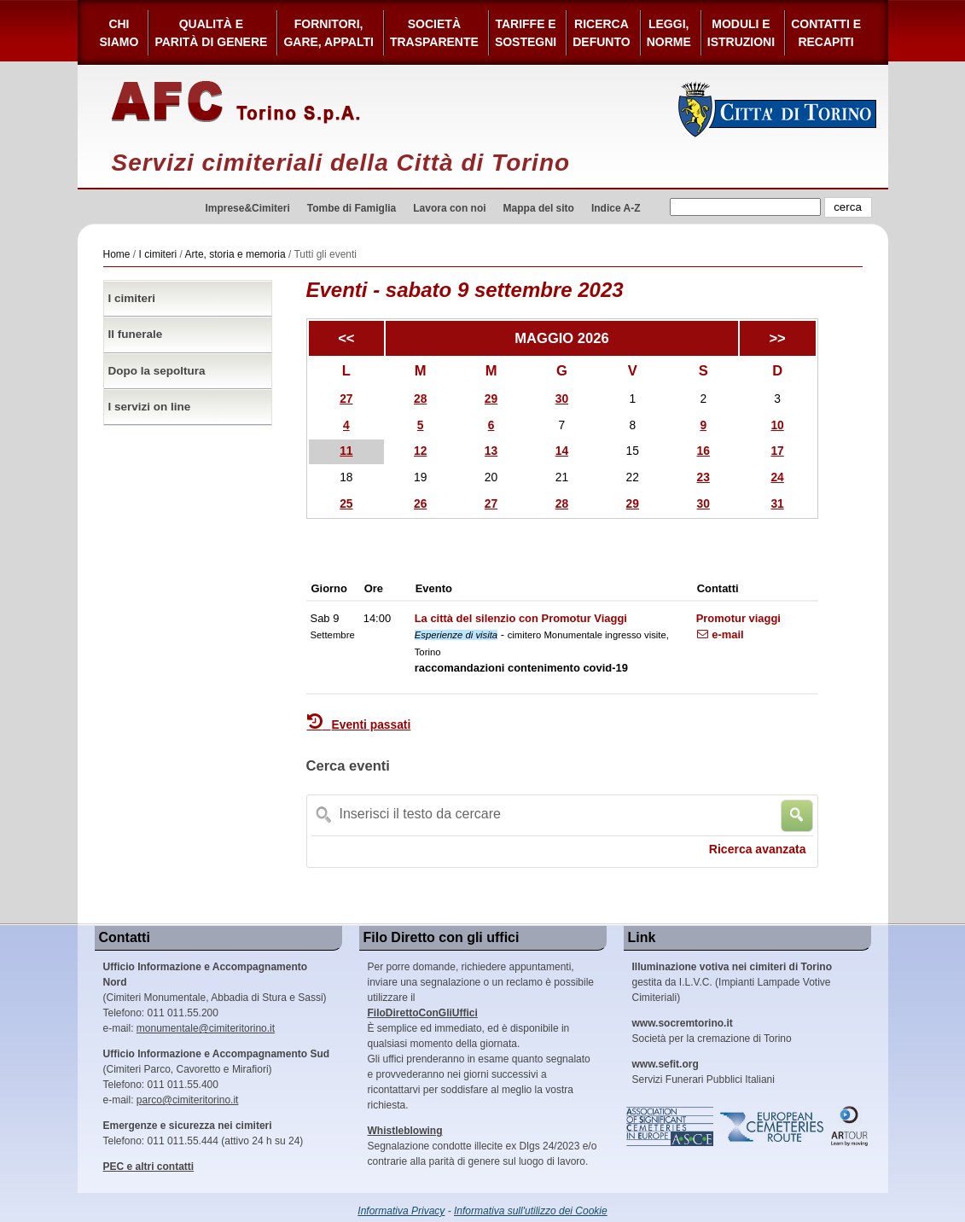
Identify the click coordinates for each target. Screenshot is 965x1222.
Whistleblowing (405, 1131)
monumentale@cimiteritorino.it (206, 1028)
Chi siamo (119, 33)
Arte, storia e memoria (235, 254)
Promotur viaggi (738, 618)
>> (777, 338)
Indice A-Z (616, 208)
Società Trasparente (434, 33)
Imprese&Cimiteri (247, 208)
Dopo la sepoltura (157, 370)
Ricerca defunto (601, 33)
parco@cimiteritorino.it (188, 1100)
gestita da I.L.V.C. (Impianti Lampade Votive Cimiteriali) (732, 982)
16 (703, 451)
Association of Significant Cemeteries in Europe (671, 1126)
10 (776, 425)
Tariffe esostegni (525, 33)
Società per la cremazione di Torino (712, 1031)
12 (420, 451)
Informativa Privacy (401, 1211)
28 (420, 399)
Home (117, 254)
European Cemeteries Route (773, 1126)
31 (776, 504)
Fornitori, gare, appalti (328, 33)
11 (346, 451)
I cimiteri (158, 254)
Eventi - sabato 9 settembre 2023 (465, 289)
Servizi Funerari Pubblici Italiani (703, 1071)
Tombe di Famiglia (351, 208)
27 (346, 399)
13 (491, 451)
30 (561, 399)
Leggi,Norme (669, 33)
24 (776, 477)
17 (776, 451)
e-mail (720, 634)
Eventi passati (358, 725)
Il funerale (135, 334)
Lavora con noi (449, 208)
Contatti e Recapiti (826, 33)
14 (561, 451)
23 (703, 477)
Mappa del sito (538, 208)
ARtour (849, 1126)
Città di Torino (778, 109)
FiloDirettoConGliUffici (423, 1013)
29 (491, 399)
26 (420, 504)
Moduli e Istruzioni (741, 33)
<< (346, 338)
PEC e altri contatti (149, 1167)
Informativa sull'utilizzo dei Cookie (530, 1211)
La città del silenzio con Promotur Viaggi (521, 618)
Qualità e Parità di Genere (210, 33)
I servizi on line (149, 406)
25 (346, 504)
